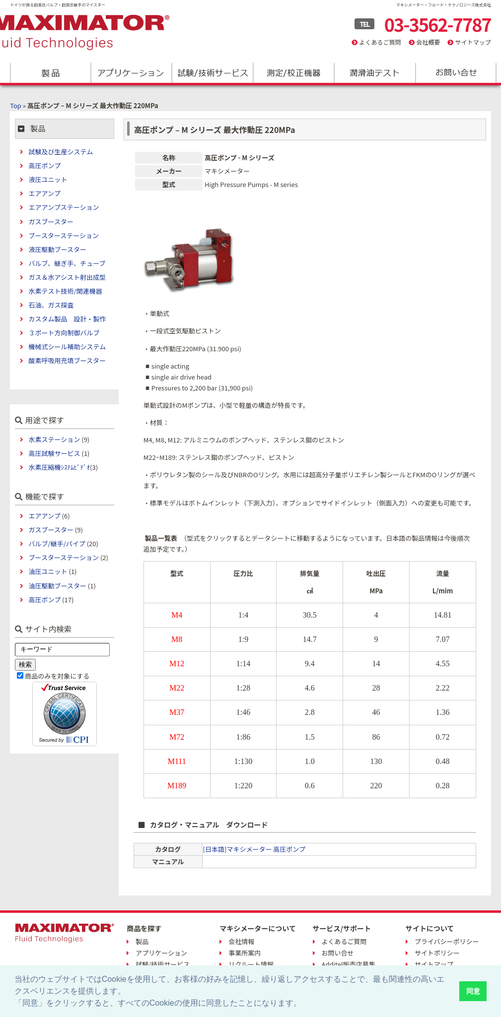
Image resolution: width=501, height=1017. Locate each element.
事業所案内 (244, 952)
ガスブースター (51, 221)
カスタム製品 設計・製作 (67, 318)
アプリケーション (131, 73)
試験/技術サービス (212, 73)
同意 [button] (473, 991)
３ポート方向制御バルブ (64, 332)
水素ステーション (54, 439)
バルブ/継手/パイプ (57, 543)
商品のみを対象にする (57, 676)
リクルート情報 (251, 964)
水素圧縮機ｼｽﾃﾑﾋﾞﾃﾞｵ (59, 467)
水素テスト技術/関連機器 (65, 291)
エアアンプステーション (64, 207)
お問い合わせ (455, 73)
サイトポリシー (437, 952)
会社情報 (241, 941)
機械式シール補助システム (67, 346)
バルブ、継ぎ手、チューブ (67, 263)
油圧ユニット (48, 571)
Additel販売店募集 (348, 964)
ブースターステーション (64, 235)
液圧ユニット (48, 179)
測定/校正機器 (293, 73)
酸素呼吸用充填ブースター (67, 360)
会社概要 (428, 42)
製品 (50, 73)
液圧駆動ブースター (57, 249)
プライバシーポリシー (447, 941)
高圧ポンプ (45, 165)
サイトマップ (473, 42)
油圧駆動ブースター (57, 585)
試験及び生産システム (61, 151)
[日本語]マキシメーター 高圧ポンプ (254, 849)
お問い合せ (338, 952)
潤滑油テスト (374, 73)
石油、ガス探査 (51, 305)
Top (15, 105)
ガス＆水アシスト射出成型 (67, 277)
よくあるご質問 (380, 42)
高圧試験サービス (54, 453)
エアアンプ (45, 193)
